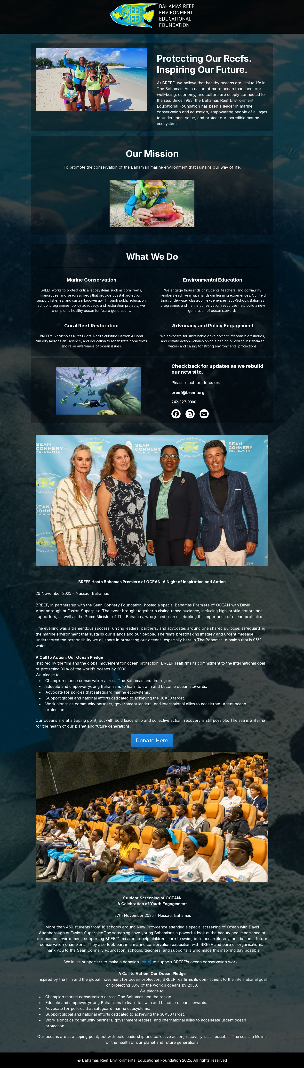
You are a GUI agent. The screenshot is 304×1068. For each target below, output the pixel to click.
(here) (146, 961)
